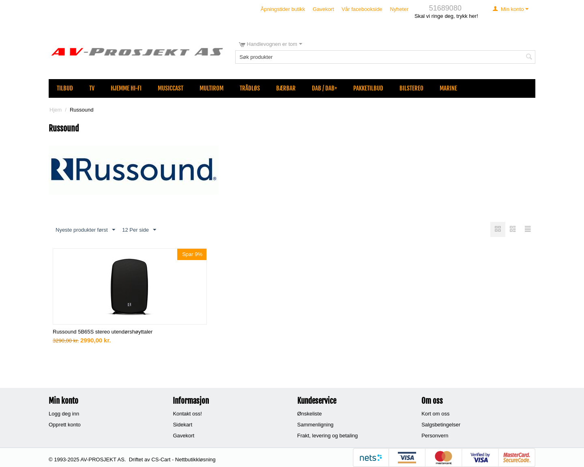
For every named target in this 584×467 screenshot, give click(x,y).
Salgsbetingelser (440, 425)
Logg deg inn (64, 414)
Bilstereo (411, 88)
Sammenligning (315, 425)
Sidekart (182, 425)
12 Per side (139, 230)
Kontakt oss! (187, 414)
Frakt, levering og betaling (327, 436)
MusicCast (170, 88)
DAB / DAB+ (324, 88)
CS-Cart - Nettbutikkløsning (183, 459)
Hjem (55, 110)
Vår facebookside (361, 9)
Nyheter (399, 9)
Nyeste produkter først (85, 230)
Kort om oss (435, 414)
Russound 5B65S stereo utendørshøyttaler (102, 332)
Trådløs (250, 88)
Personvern (434, 436)
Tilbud (65, 88)
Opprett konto (65, 425)
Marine (448, 88)
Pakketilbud (368, 88)
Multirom (211, 88)
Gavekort (323, 9)
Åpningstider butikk (283, 9)
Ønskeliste (309, 414)
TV (91, 88)
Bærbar (286, 88)
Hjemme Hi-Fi (126, 88)
